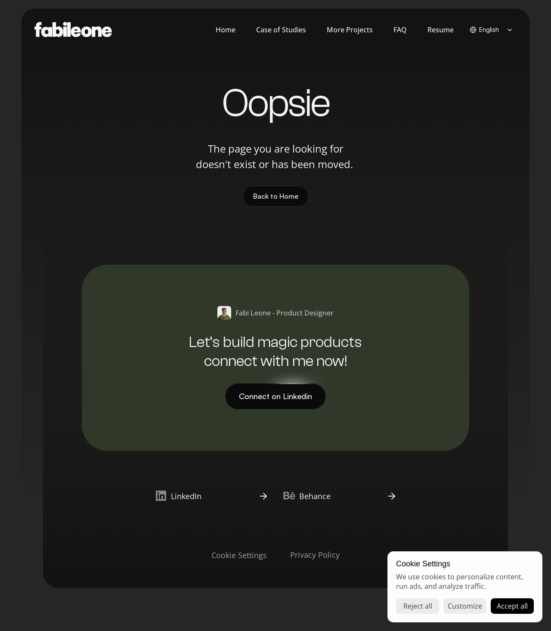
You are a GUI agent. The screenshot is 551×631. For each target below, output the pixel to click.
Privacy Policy (315, 555)
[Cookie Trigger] (239, 555)
